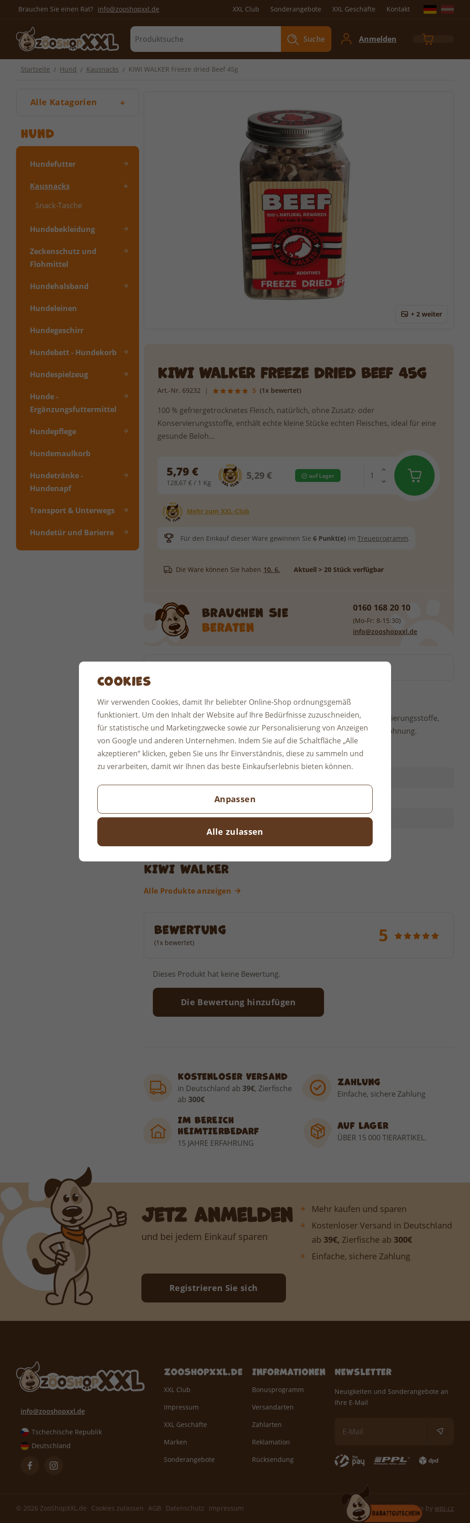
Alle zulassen (235, 831)
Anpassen (235, 798)
